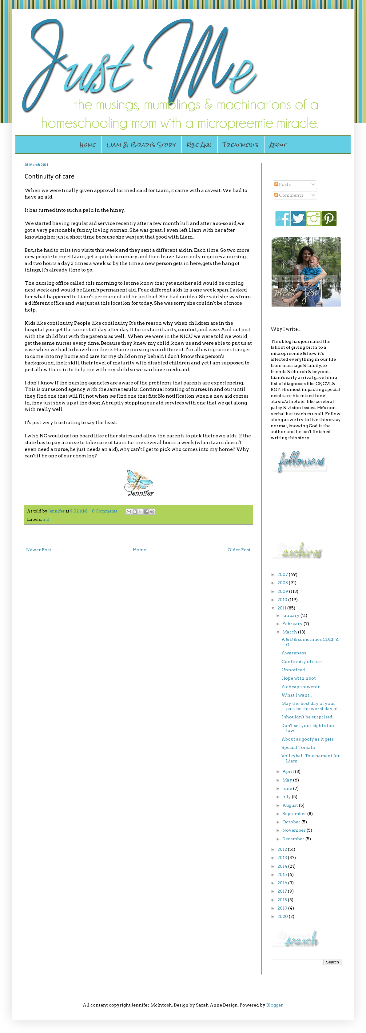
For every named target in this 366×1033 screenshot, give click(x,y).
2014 (282, 866)
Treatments (241, 144)
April (288, 771)
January (291, 615)
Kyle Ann (199, 144)
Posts (282, 184)
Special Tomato (298, 747)
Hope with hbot (298, 678)
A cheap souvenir (300, 686)
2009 (283, 591)
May (287, 780)
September (294, 813)
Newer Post (38, 549)
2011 (282, 607)
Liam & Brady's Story (141, 144)
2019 (282, 908)
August (290, 805)
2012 (282, 849)
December (293, 838)
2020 (283, 916)
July (287, 796)
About (278, 144)
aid (46, 519)
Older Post (239, 549)
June (287, 788)
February (293, 623)
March (290, 631)
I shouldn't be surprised (306, 716)
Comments (288, 195)
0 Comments (104, 511)
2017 (282, 891)
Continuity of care (301, 661)
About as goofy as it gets (307, 739)
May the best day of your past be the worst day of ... (311, 706)
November (294, 830)
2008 (283, 582)
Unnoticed (293, 669)
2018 (282, 899)
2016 (282, 882)
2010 (282, 599)
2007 (283, 574)
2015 (282, 874)
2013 (282, 857)
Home (88, 144)
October (291, 821)
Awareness (293, 652)
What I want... (296, 695)
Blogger (274, 1005)
